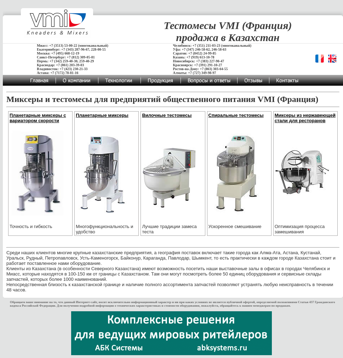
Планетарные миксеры (102, 115)
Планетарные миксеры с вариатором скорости (38, 118)
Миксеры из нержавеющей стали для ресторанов (305, 118)
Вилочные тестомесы (166, 115)
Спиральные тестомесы (236, 115)
